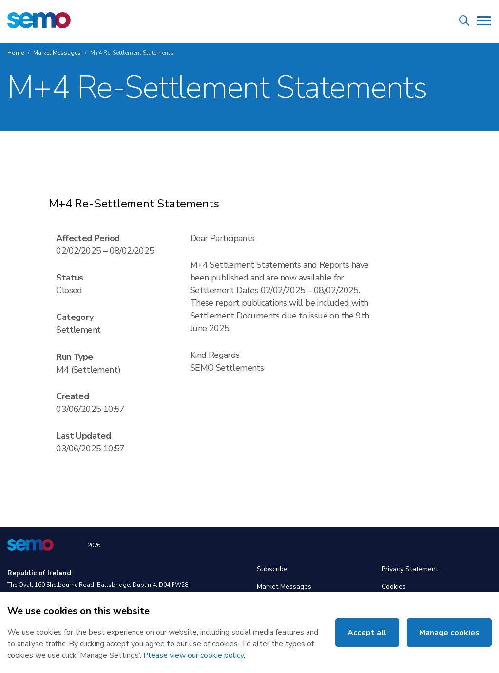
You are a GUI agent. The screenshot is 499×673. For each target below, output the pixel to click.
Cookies (394, 586)
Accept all (367, 632)
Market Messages (57, 52)
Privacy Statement (410, 569)
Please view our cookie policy (193, 655)
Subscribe (272, 569)
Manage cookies (449, 632)
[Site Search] (464, 22)
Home (15, 52)
